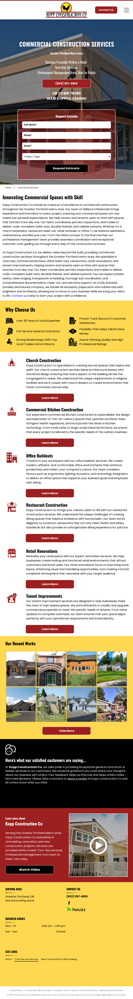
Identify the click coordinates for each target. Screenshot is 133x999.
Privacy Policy (16, 990)
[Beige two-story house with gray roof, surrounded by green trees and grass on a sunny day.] (51, 704)
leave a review (77, 779)
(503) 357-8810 (77, 896)
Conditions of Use (61, 990)
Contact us (18, 296)
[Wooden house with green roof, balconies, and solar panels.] (81, 668)
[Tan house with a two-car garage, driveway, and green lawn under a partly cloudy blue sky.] (21, 704)
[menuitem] (9, 959)
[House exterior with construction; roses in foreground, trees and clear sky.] (112, 704)
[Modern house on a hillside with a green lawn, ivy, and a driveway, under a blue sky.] (112, 668)
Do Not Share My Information (39, 990)
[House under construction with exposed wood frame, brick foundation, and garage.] (21, 668)
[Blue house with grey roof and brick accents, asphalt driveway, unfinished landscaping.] (81, 704)
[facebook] (69, 904)
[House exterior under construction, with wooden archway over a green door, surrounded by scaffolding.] (51, 668)
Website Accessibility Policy (111, 990)
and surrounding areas (19, 900)
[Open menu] (126, 10)
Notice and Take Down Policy (84, 990)
